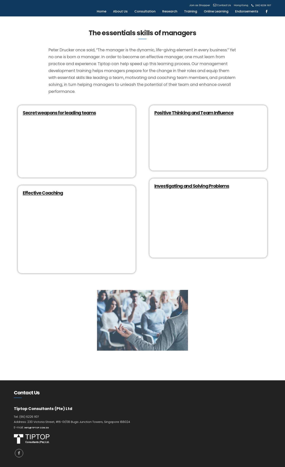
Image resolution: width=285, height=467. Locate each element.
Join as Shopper (199, 5)
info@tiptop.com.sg (36, 427)
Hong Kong (241, 5)
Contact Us (222, 5)
